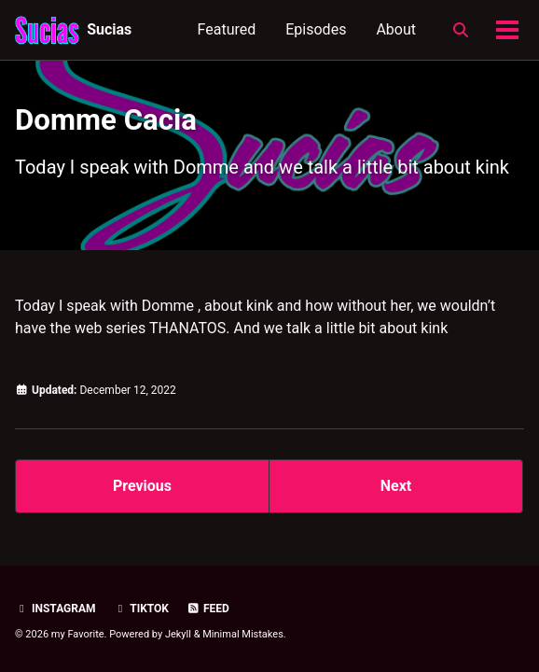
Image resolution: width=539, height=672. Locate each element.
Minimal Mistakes (242, 634)
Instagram (55, 608)
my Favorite (77, 634)
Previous (142, 486)
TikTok (141, 608)
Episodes (315, 29)
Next (395, 486)
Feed (208, 608)
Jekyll (178, 634)
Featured (227, 29)
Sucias (109, 29)
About (396, 29)
